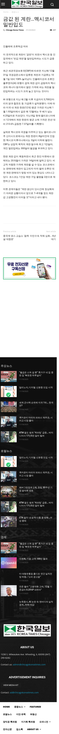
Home (5, 12)
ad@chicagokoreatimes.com (24, 692)
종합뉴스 (15, 12)
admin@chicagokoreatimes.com (29, 664)
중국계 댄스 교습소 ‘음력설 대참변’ (16, 238)
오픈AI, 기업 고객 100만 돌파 (33, 558)
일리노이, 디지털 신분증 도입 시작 (36, 387)
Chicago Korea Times (15, 30)
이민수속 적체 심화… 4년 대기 (43, 238)
